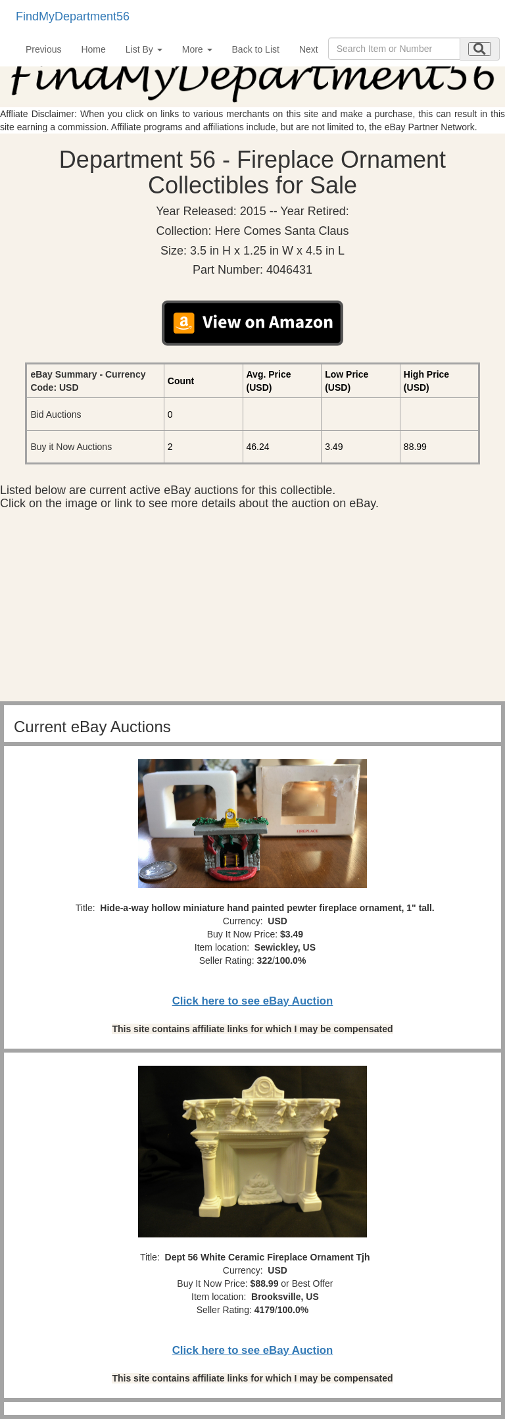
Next (308, 49)
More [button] (197, 49)
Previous (43, 49)
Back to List (255, 49)
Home (93, 49)
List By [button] (144, 49)
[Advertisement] (252, 609)
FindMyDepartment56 (73, 16)
